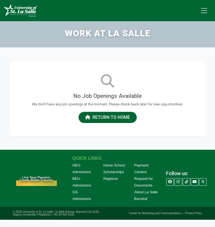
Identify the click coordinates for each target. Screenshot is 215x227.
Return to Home (107, 117)
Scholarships (113, 172)
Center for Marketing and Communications (155, 213)
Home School (114, 165)
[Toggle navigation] (204, 10)
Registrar (110, 179)
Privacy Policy (193, 213)
